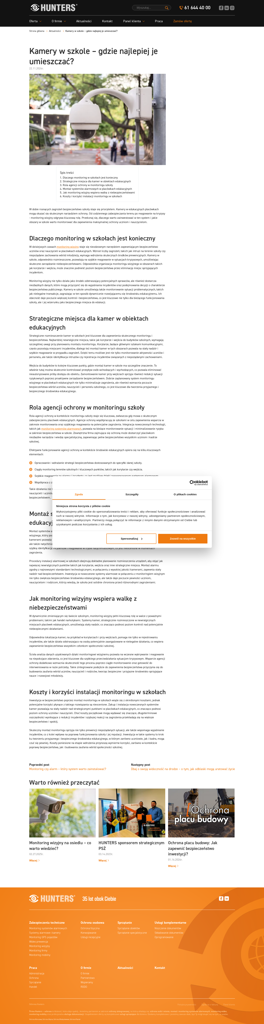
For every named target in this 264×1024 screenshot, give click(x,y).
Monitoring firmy (38, 950)
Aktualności (83, 21)
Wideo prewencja (38, 941)
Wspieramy (87, 982)
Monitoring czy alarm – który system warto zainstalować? (67, 769)
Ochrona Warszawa (35, 1019)
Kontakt (107, 21)
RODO (84, 987)
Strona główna (36, 31)
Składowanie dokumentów (169, 933)
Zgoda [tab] (79, 494)
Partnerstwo (88, 978)
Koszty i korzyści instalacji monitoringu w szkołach (92, 196)
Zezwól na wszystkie (183, 538)
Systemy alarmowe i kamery (44, 933)
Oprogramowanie (164, 937)
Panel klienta (229, 1004)
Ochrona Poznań (75, 1019)
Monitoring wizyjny (39, 946)
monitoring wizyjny (68, 247)
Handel (33, 987)
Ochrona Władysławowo (61, 1019)
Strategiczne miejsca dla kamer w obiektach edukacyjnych (97, 181)
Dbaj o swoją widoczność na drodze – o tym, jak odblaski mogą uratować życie (183, 769)
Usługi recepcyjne (90, 937)
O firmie (85, 973)
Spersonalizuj (131, 538)
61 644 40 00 (197, 7)
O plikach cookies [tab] (185, 494)
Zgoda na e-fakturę (209, 1004)
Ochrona (33, 978)
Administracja (36, 973)
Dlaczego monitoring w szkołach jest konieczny (90, 177)
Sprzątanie (35, 982)
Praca (159, 21)
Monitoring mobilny (39, 955)
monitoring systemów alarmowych (61, 429)
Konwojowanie (88, 933)
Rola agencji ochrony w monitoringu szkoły (88, 185)
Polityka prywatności (186, 1004)
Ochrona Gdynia (48, 1019)
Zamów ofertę (182, 21)
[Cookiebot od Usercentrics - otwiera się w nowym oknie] (192, 483)
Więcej (33, 860)
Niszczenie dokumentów (168, 928)
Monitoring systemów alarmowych (48, 928)
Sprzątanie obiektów (129, 928)
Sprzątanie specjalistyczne (132, 933)
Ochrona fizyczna (90, 928)
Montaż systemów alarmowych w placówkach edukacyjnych (97, 189)
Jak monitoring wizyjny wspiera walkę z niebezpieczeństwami (99, 192)
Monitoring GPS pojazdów (43, 937)
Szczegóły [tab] (132, 494)
